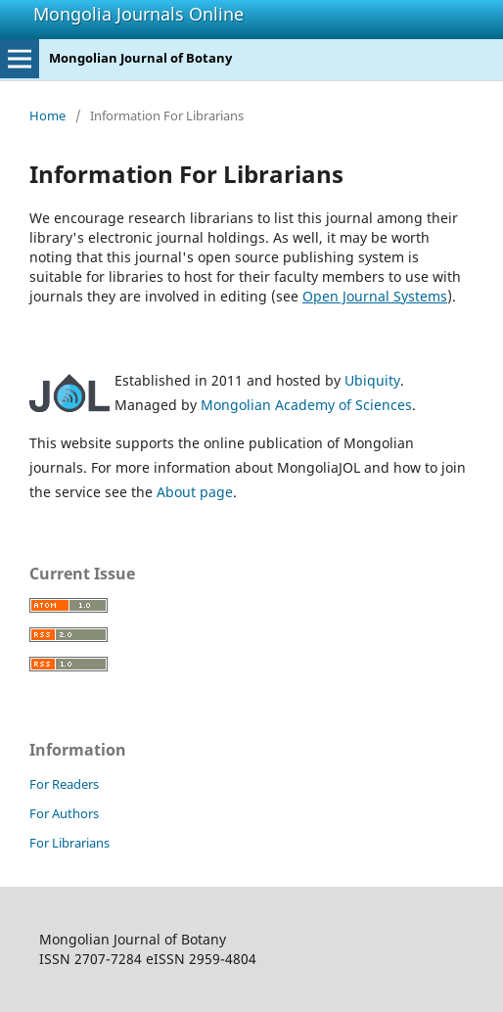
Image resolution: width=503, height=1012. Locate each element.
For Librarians (69, 842)
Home (47, 115)
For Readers (64, 784)
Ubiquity (372, 380)
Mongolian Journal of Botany (140, 58)
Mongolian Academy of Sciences (306, 404)
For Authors (64, 813)
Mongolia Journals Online (138, 13)
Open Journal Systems (374, 296)
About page (195, 492)
